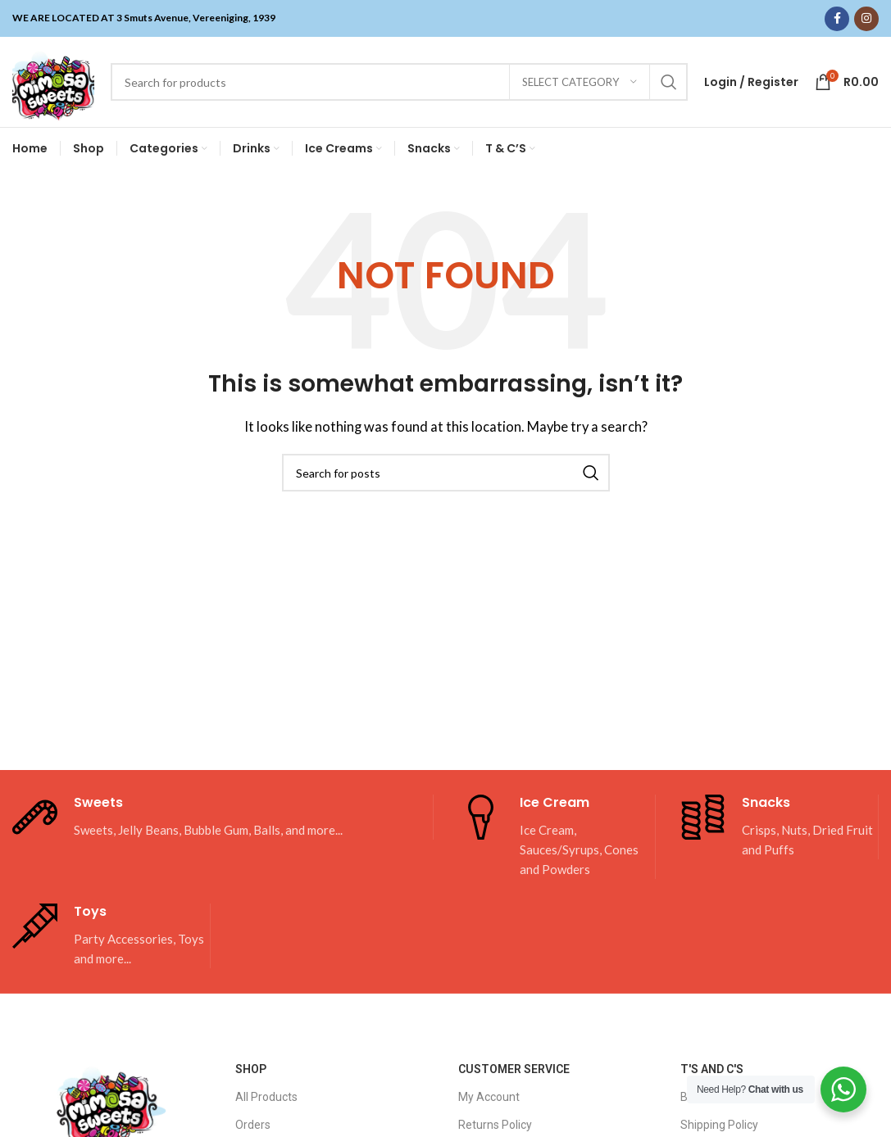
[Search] (399, 82)
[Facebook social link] (837, 19)
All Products (266, 1096)
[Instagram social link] (866, 19)
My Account (489, 1096)
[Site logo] (53, 80)
